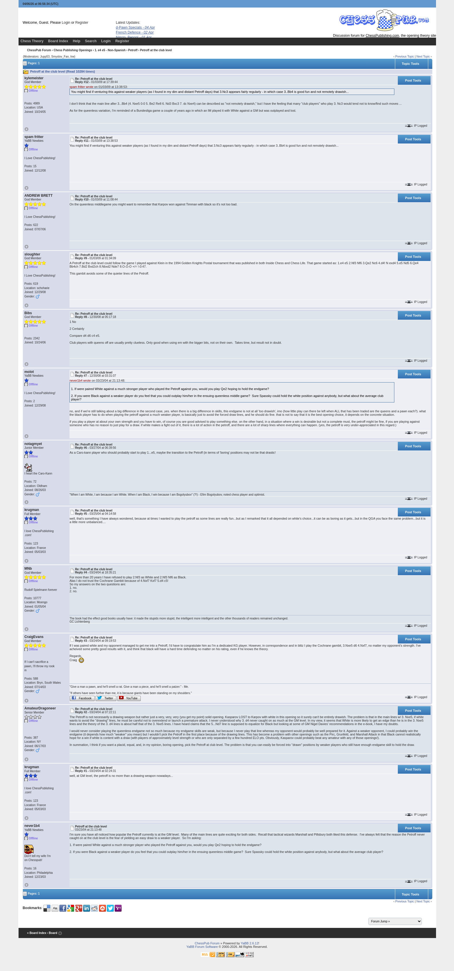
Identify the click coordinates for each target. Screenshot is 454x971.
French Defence (135, 32)
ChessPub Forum (39, 50)
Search (90, 41)
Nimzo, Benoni (134, 37)
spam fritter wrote (81, 87)
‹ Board (52, 933)
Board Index (58, 41)
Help (76, 41)
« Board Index (36, 933)
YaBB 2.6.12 (249, 943)
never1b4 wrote (80, 380)
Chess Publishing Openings (73, 50)
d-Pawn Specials (135, 27)
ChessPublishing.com (382, 36)
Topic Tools (410, 63)
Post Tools (413, 80)
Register (81, 23)
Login (66, 23)
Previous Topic (404, 56)
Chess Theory (32, 41)
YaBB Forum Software (202, 946)
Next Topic (423, 56)
